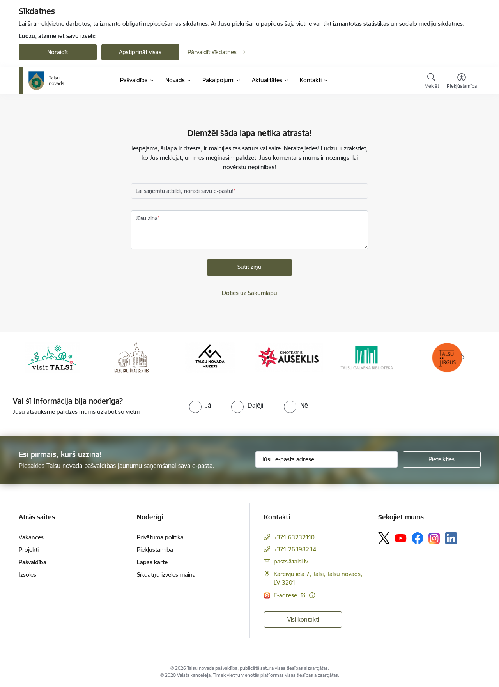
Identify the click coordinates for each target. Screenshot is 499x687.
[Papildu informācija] (312, 595)
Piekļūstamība (155, 549)
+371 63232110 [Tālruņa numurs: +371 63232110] (294, 537)
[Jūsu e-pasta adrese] (326, 459)
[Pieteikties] (442, 459)
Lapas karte (152, 562)
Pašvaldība (32, 562)
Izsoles (27, 574)
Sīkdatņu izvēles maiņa (166, 574)
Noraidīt (57, 52)
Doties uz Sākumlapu (249, 293)
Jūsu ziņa (146, 218)
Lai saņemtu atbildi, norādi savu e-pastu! (185, 190)
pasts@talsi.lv (291, 561)
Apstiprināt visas (140, 52)
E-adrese (286, 595)
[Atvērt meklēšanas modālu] (432, 81)
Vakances (31, 537)
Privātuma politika (160, 537)
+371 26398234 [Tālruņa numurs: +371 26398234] (295, 549)
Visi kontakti (303, 619)
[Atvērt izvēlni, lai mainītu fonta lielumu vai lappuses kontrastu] (462, 81)
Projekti (29, 549)
